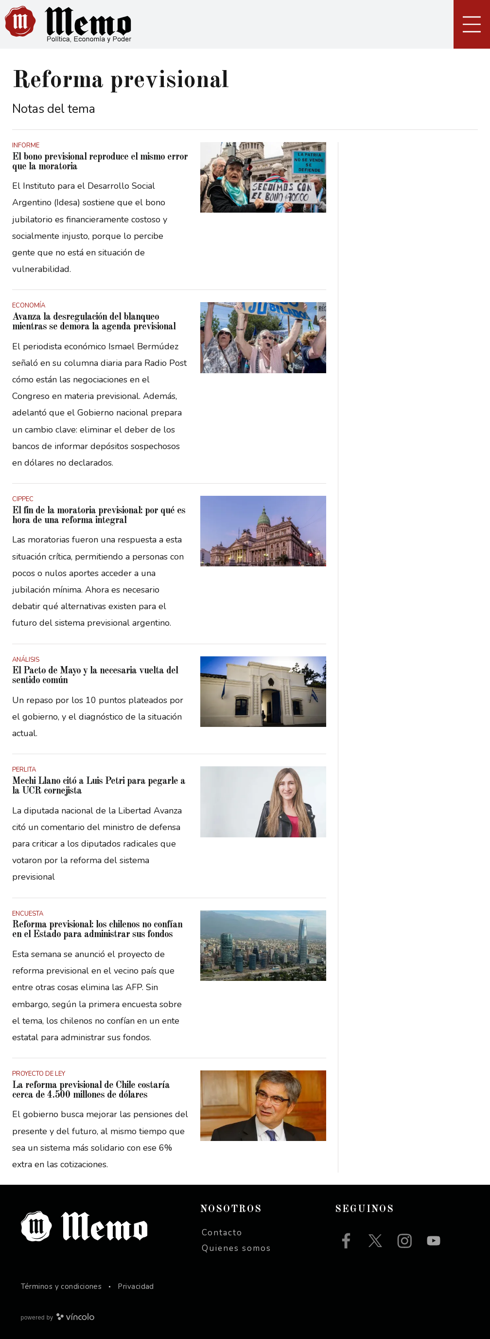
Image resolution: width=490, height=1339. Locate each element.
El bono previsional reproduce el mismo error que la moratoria (100, 162)
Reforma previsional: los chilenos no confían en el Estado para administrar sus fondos (97, 930)
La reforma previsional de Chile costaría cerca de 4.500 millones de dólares (91, 1090)
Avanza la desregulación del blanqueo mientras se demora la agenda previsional (93, 322)
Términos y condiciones (61, 1286)
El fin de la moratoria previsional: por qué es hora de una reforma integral (98, 515)
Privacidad (136, 1286)
